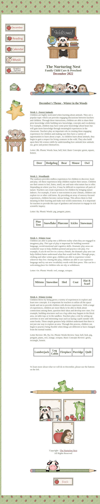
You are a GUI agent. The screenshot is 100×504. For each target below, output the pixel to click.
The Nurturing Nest (68, 450)
